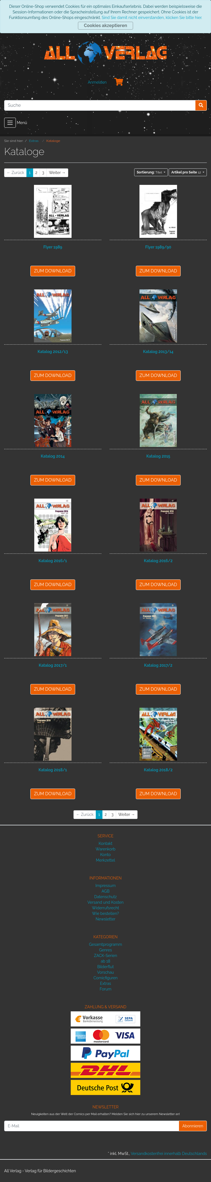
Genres (105, 950)
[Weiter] (57, 172)
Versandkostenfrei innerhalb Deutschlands (169, 1153)
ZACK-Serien (105, 955)
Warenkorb (105, 849)
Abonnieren (192, 1126)
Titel (150, 172)
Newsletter (105, 919)
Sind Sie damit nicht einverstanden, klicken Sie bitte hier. (152, 17)
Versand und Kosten (105, 902)
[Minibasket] (119, 82)
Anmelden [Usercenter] (97, 82)
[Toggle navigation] (10, 123)
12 (186, 172)
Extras (105, 983)
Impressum (105, 885)
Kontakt (105, 843)
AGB (105, 891)
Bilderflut (105, 967)
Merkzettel (105, 860)
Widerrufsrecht (105, 908)
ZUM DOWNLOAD (53, 271)
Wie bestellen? (105, 913)
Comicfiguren (106, 978)
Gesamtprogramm (105, 944)
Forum (105, 989)
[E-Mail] (91, 1126)
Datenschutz (105, 897)
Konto (105, 854)
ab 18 (105, 961)
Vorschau (105, 972)
